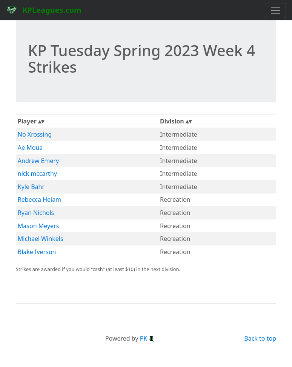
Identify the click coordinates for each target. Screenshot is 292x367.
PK (147, 338)
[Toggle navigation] (275, 10)
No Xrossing (35, 134)
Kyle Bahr (31, 187)
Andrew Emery (38, 161)
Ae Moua (30, 147)
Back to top (260, 338)
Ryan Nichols (36, 213)
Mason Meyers (38, 226)
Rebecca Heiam (39, 199)
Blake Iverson (37, 252)
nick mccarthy (37, 173)
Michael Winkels (40, 239)
